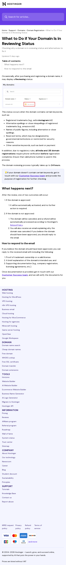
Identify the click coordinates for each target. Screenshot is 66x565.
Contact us (7, 497)
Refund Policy (16, 225)
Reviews (5, 417)
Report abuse (8, 501)
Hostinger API (7, 406)
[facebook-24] (13, 511)
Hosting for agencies (11, 322)
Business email (8, 309)
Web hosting (7, 293)
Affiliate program (9, 421)
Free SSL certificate (10, 362)
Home (4, 30)
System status (8, 438)
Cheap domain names (11, 349)
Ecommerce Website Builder (14, 389)
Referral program (9, 425)
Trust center (7, 442)
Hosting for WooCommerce (14, 317)
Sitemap (5, 446)
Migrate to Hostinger (11, 402)
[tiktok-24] (62, 511)
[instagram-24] (23, 511)
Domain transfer (9, 366)
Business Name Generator (13, 394)
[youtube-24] (42, 511)
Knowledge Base (9, 493)
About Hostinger (9, 453)
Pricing (5, 413)
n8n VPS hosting (9, 305)
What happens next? (14, 64)
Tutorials (5, 489)
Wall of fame (7, 434)
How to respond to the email (17, 68)
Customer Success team (32, 175)
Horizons (5, 377)
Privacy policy (18, 527)
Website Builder (8, 381)
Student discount (9, 474)
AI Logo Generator (10, 398)
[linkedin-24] (3, 511)
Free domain (7, 353)
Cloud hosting (8, 313)
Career (5, 465)
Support (12, 30)
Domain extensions (10, 370)
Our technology (8, 457)
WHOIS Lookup (8, 358)
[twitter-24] (32, 511)
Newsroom (6, 461)
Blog (4, 470)
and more (32, 542)
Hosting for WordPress (11, 297)
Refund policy (28, 527)
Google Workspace (10, 338)
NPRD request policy (8, 527)
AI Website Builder (9, 385)
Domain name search (11, 345)
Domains (21, 30)
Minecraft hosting (9, 326)
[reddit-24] (52, 511)
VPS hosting (7, 301)
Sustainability (8, 478)
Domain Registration (35, 30)
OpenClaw (6, 334)
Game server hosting (11, 330)
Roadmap (6, 430)
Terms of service (38, 527)
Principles (6, 482)
